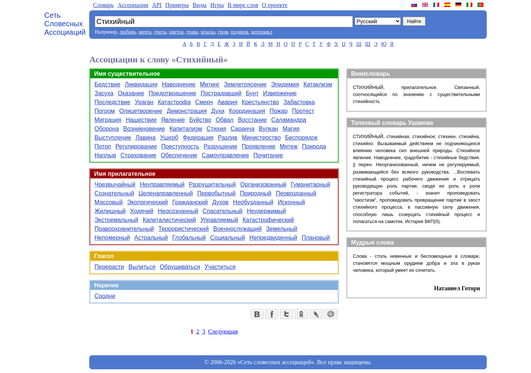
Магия (290, 129)
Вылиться (142, 267)
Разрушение (220, 146)
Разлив (227, 137)
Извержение (279, 93)
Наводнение (178, 84)
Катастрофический (268, 220)
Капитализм (185, 129)
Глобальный (189, 238)
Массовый (108, 202)
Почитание (268, 155)
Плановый (316, 238)
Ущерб (169, 137)
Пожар (279, 111)
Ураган (144, 102)
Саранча (242, 129)
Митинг (209, 84)
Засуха (103, 93)
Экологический (147, 202)
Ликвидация (141, 84)
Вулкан (268, 129)
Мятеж (289, 146)
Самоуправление (225, 155)
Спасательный (222, 211)
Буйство (200, 120)
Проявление (258, 146)
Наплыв (105, 155)
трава (192, 32)
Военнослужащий (237, 229)
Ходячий (141, 211)
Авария (227, 102)
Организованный (263, 184)
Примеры (177, 5)
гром (223, 32)
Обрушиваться (180, 267)
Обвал (224, 120)
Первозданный (296, 193)
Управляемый (219, 220)
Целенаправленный (166, 193)
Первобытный (216, 193)
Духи (218, 111)
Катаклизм (317, 84)
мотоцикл (261, 32)
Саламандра (288, 120)
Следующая (222, 331)
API (157, 5)
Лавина (146, 137)
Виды (199, 5)
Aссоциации (133, 5)
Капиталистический (169, 220)
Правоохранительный (124, 229)
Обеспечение (179, 155)
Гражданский (190, 202)
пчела (160, 32)
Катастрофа (174, 102)
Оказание (131, 93)
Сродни (104, 296)
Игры (217, 5)
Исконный (291, 202)
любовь (127, 32)
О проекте (274, 5)
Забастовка (299, 102)
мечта (145, 32)
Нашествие (141, 120)
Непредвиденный (273, 238)
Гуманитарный (310, 184)
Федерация (198, 137)
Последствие (112, 102)
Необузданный (253, 202)
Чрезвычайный (114, 184)
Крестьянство (260, 102)
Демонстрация (186, 111)
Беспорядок (301, 137)
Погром (104, 111)
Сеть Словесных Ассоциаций (65, 23)
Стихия (216, 129)
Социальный (227, 238)
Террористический (184, 229)
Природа (314, 146)
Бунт (252, 93)
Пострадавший (221, 93)
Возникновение (144, 129)
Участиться (220, 267)
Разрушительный (212, 184)
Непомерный (112, 238)
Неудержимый (266, 211)
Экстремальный (116, 220)
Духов (220, 202)
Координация (247, 111)
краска (208, 32)
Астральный (151, 238)
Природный (255, 193)
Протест (303, 111)
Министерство (261, 137)
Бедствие (107, 84)
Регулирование (136, 146)
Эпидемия (285, 84)
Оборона (106, 129)
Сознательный (114, 193)
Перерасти (109, 267)
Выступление (112, 137)
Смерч (204, 102)
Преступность (180, 146)
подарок (240, 32)
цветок (176, 32)
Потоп (102, 146)
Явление (173, 120)
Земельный (281, 229)
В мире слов (243, 5)
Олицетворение (140, 111)
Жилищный (109, 211)
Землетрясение (245, 84)
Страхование (138, 155)
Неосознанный (178, 211)
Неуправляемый (162, 184)
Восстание (252, 120)
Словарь (103, 5)
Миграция (107, 120)
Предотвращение (172, 93)
